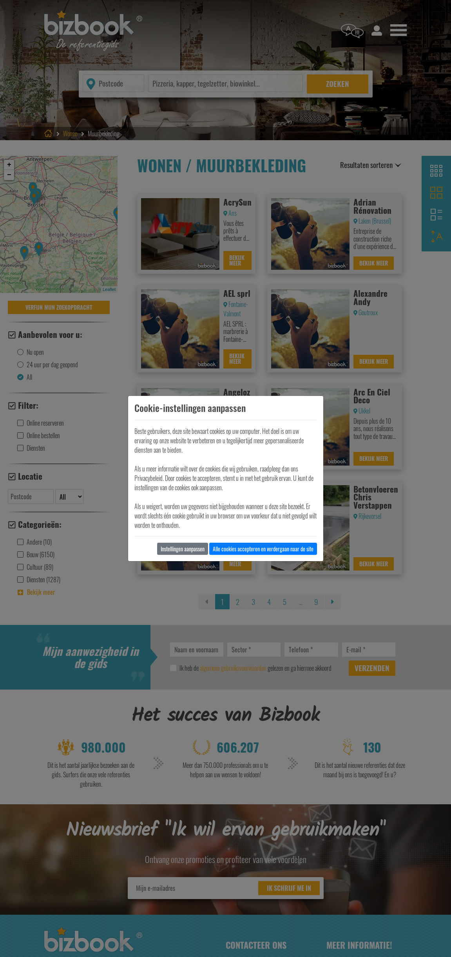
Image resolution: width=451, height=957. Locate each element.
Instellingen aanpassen (183, 549)
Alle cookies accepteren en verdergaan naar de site (263, 549)
